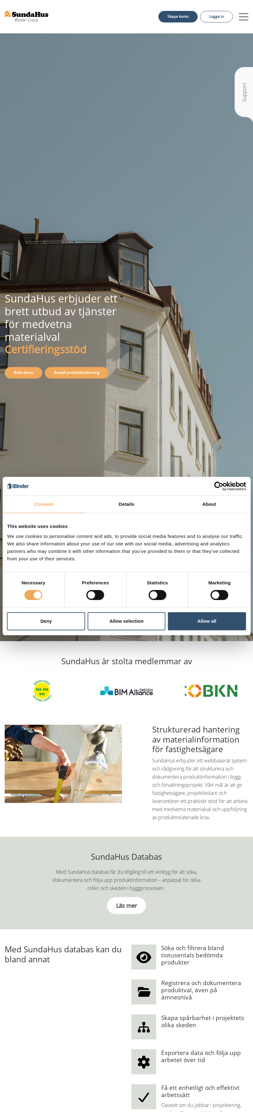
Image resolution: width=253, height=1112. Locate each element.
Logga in (216, 16)
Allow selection (126, 621)
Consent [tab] (43, 504)
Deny (46, 621)
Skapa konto (178, 16)
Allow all (206, 621)
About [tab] (209, 504)
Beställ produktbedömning (77, 372)
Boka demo (23, 372)
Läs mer (126, 905)
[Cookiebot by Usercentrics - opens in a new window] (218, 486)
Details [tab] (126, 504)
